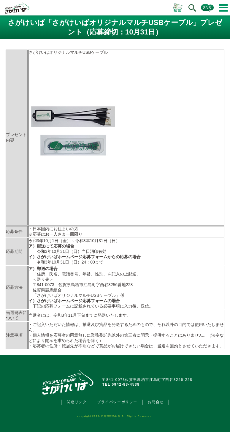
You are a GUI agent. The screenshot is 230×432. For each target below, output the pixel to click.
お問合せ (156, 402)
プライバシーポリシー (117, 402)
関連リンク (77, 402)
